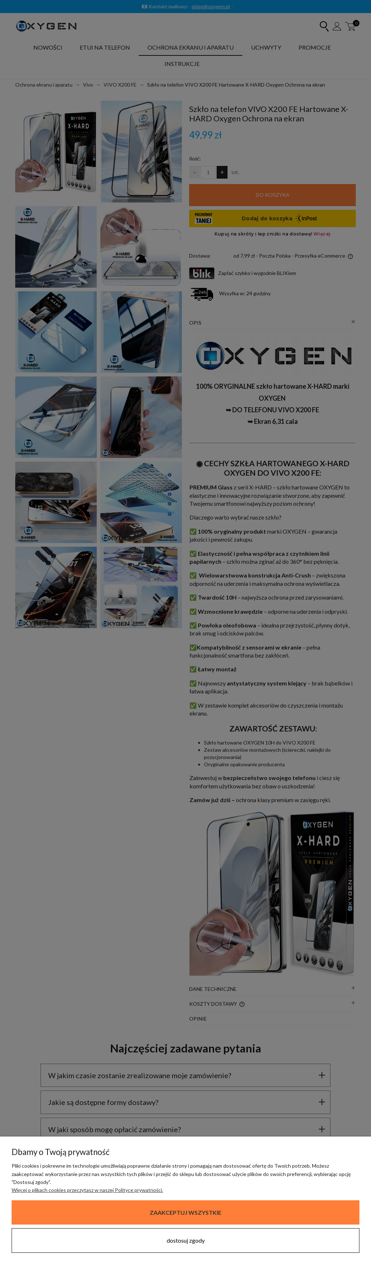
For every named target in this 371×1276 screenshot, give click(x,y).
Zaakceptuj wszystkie (185, 1212)
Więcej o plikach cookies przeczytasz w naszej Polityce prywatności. (87, 1190)
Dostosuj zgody (186, 1240)
